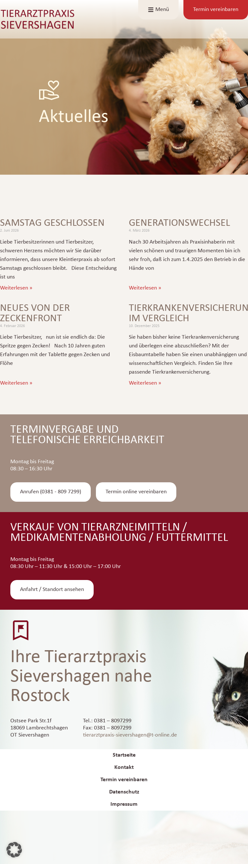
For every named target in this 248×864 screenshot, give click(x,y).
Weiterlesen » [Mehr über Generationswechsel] (145, 288)
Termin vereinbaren (124, 780)
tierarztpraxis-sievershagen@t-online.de (130, 735)
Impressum (124, 804)
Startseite (124, 755)
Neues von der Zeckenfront (35, 313)
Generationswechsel (179, 223)
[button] (14, 850)
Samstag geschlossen (52, 223)
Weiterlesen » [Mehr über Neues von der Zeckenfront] (16, 383)
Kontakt (124, 767)
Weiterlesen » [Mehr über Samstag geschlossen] (16, 288)
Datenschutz (124, 792)
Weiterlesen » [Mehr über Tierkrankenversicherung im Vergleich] (145, 383)
